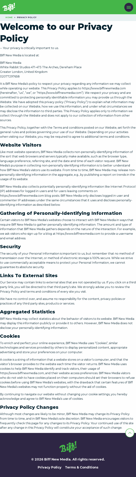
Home (9, 17)
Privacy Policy (49, 467)
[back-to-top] (129, 433)
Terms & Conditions (81, 467)
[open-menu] (128, 7)
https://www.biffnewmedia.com (104, 88)
